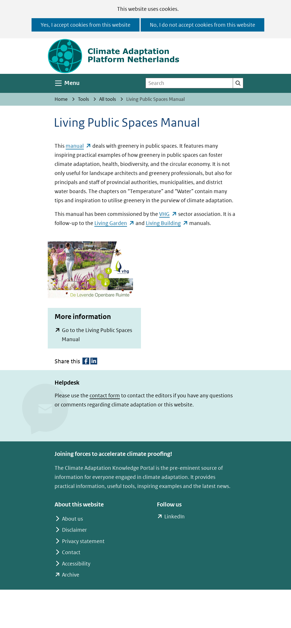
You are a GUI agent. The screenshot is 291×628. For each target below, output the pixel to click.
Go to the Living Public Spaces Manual (97, 335)
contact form (105, 395)
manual (78, 146)
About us (72, 519)
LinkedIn (174, 516)
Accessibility (76, 563)
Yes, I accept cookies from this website (85, 25)
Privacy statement (83, 541)
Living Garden (114, 223)
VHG (168, 214)
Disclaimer (74, 530)
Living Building (167, 223)
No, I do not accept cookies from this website (202, 25)
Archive (70, 574)
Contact (71, 552)
